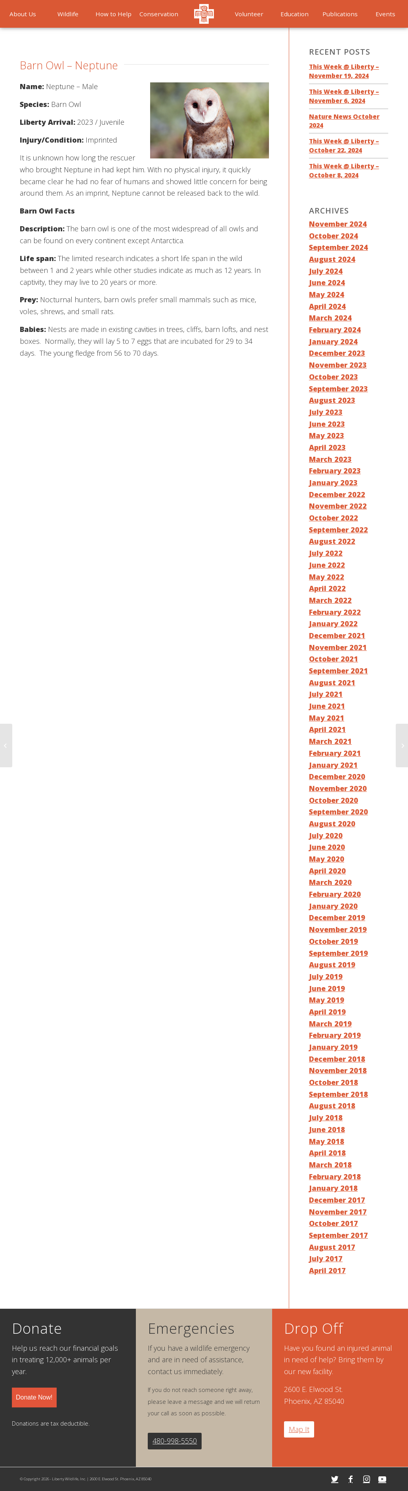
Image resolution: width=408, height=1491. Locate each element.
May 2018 (326, 1141)
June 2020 (327, 847)
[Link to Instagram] (366, 1479)
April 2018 (327, 1152)
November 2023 (338, 365)
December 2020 (337, 776)
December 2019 (337, 917)
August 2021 (332, 682)
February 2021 (335, 753)
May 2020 (326, 859)
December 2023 (337, 353)
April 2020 (327, 870)
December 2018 (337, 1059)
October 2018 (333, 1082)
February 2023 (335, 470)
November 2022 (338, 506)
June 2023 (327, 424)
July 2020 (326, 835)
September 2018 (338, 1094)
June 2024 (327, 282)
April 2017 (327, 1270)
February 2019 (335, 1035)
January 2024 (333, 341)
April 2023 (327, 447)
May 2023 (326, 435)
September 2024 (338, 247)
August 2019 (332, 964)
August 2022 (332, 541)
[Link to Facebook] (351, 1479)
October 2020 (333, 800)
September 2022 (338, 529)
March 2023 (330, 459)
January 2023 (333, 482)
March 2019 (330, 1023)
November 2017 (338, 1211)
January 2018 (333, 1188)
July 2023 (326, 412)
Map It (299, 1429)
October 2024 (333, 235)
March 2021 (330, 741)
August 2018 (332, 1105)
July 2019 (326, 976)
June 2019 (327, 988)
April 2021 (327, 729)
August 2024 (332, 259)
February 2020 (335, 894)
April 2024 (327, 306)
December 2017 (337, 1200)
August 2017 (332, 1247)
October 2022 (333, 517)
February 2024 (335, 329)
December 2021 (337, 635)
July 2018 (326, 1117)
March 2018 (330, 1164)
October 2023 (333, 376)
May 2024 (326, 294)
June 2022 (327, 565)
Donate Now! (34, 1397)
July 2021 (326, 694)
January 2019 (333, 1047)
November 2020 (338, 788)
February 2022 (335, 612)
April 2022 (327, 588)
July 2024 (326, 271)
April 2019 (327, 1011)
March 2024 (330, 317)
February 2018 (335, 1176)
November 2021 (338, 647)
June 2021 (327, 706)
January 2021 (333, 765)
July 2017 (326, 1258)
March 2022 (330, 600)
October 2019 (333, 941)
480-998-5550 (175, 1440)
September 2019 (338, 953)
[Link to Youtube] (382, 1479)
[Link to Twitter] (335, 1479)
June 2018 (327, 1129)
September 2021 (338, 670)
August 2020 (332, 823)
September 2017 (338, 1235)
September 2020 (338, 811)
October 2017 (333, 1223)
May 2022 (326, 577)
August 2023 (332, 400)
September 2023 (338, 388)
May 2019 (326, 1000)
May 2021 (326, 718)
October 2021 (333, 659)
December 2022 (337, 494)
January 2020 (333, 906)
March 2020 (330, 882)
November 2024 (338, 224)
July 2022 (326, 553)
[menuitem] (22, 14)
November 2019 (338, 929)
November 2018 (338, 1070)
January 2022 (333, 623)
